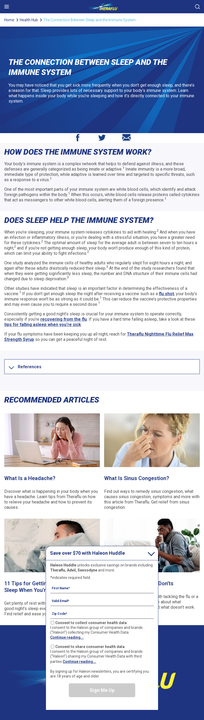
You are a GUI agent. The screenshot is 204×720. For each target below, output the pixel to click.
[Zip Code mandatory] (102, 613)
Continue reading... (67, 637)
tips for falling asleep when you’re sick (42, 324)
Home (9, 20)
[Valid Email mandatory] (102, 600)
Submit (197, 6)
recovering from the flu (63, 319)
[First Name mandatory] (102, 588)
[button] (29, 366)
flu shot (166, 293)
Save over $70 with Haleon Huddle (87, 553)
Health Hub (29, 20)
